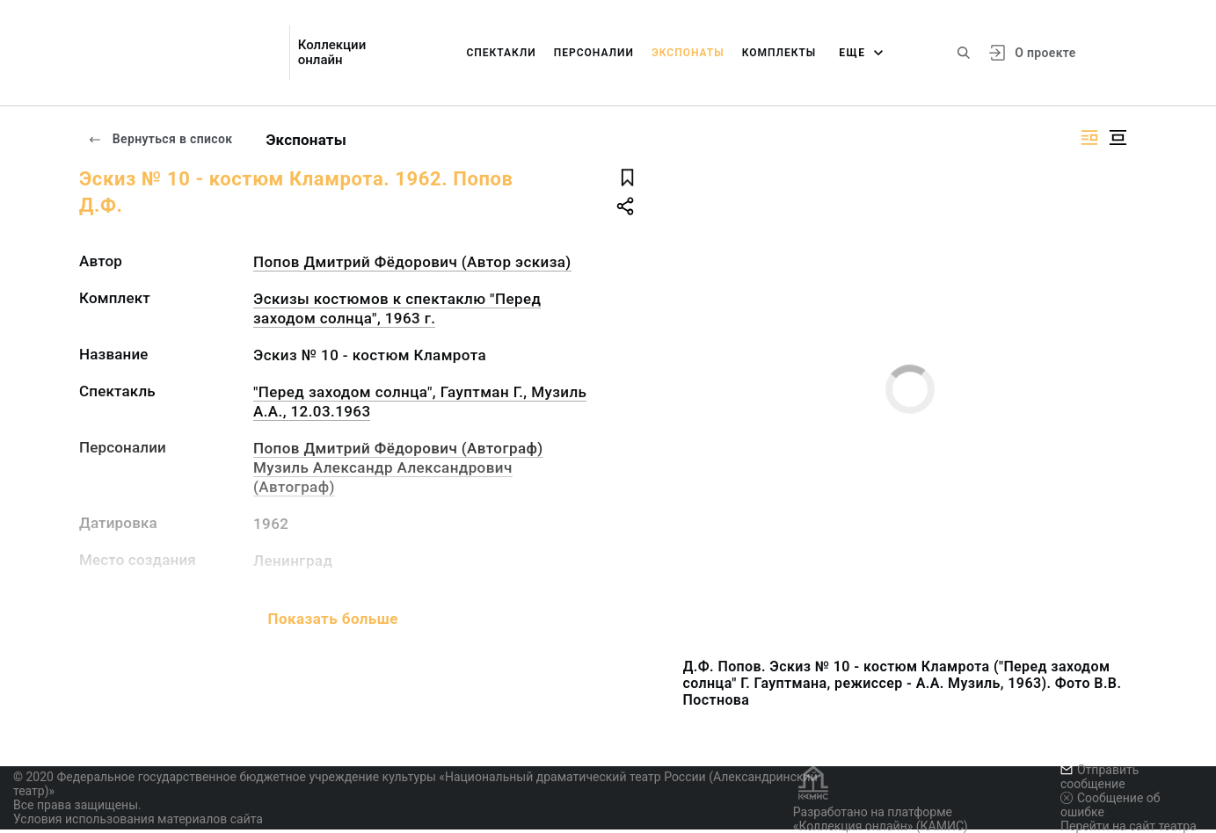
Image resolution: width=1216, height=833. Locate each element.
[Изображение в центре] (1117, 137)
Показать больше (333, 618)
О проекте (1045, 53)
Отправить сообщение (1099, 777)
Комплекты (779, 53)
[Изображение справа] (1089, 137)
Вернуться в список (160, 139)
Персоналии (594, 53)
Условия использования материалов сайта (138, 819)
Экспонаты (688, 53)
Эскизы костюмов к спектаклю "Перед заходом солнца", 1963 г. (397, 308)
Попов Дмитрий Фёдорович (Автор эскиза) (412, 262)
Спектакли (500, 53)
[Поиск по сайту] (963, 52)
